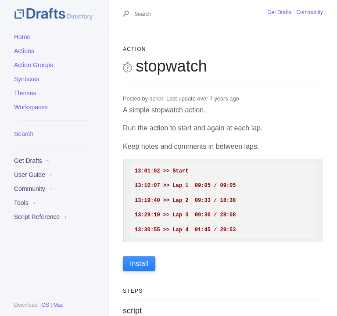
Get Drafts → (32, 160)
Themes (25, 93)
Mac (59, 305)
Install (139, 263)
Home (22, 36)
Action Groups (33, 64)
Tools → (25, 202)
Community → (33, 188)
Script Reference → (41, 216)
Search (23, 133)
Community (309, 12)
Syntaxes (26, 79)
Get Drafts (279, 12)
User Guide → (33, 174)
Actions (24, 50)
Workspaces (31, 107)
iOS (44, 305)
